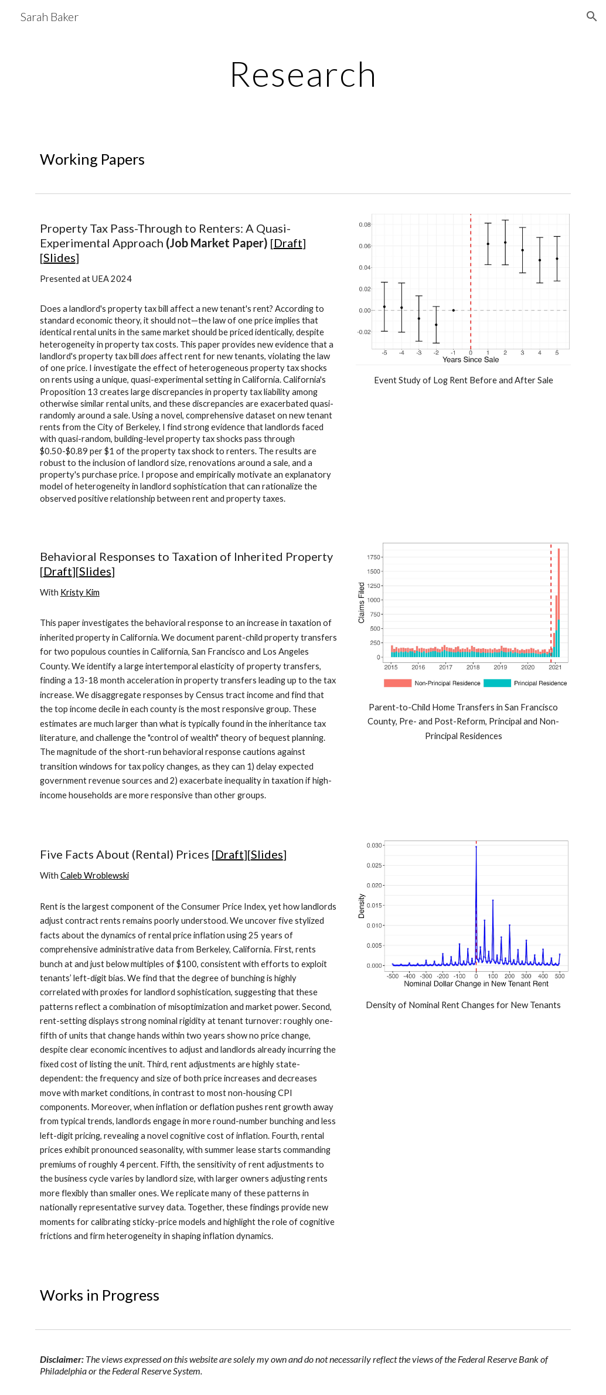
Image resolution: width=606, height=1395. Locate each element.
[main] (303, 73)
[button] (592, 16)
